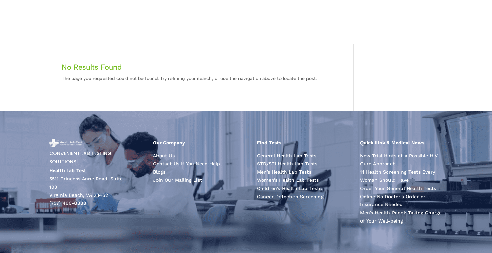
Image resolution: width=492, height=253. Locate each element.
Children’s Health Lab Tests (289, 188)
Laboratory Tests (372, 22)
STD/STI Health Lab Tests (287, 163)
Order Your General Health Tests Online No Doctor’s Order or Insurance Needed (398, 196)
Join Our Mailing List (177, 180)
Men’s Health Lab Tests (284, 172)
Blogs (159, 172)
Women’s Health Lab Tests (288, 180)
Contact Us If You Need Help (186, 163)
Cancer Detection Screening (290, 196)
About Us (419, 22)
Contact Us (460, 22)
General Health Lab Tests (286, 156)
